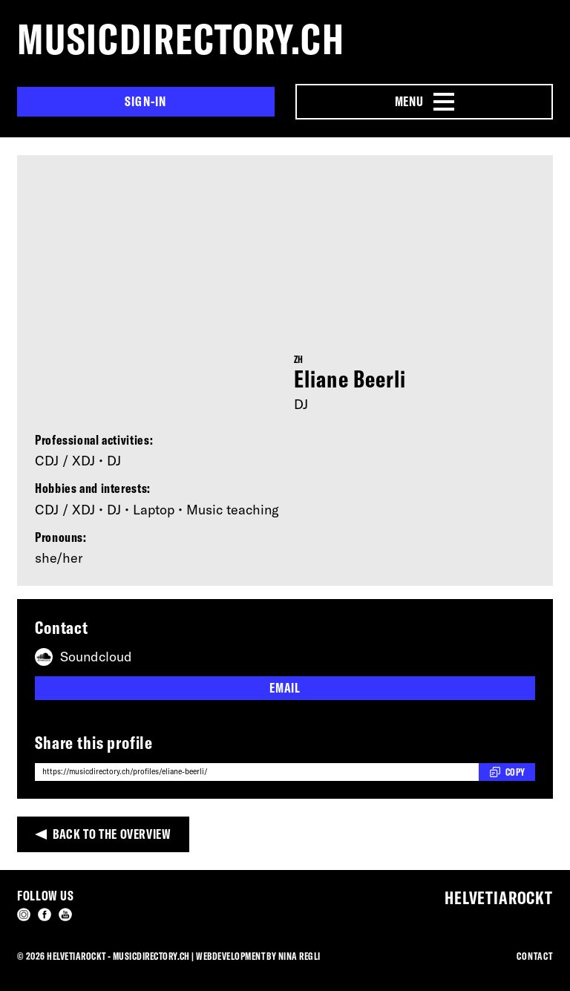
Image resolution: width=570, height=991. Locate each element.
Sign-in (146, 101)
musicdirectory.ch (181, 39)
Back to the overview (112, 834)
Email (284, 687)
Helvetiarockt (499, 897)
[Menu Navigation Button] (424, 102)
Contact (535, 955)
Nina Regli (299, 955)
